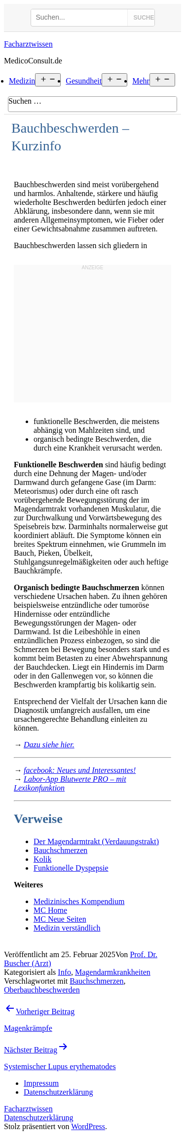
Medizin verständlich (67, 928)
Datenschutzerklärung (38, 1117)
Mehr (140, 81)
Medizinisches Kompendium (79, 901)
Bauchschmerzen (60, 850)
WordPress (88, 1126)
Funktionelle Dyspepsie (71, 868)
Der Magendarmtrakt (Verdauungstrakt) (96, 841)
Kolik (42, 859)
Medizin (22, 81)
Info (64, 972)
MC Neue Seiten (60, 919)
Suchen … (24, 101)
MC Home (50, 910)
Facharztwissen (28, 44)
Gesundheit (84, 81)
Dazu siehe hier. (49, 744)
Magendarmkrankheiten (112, 972)
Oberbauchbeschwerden (42, 990)
